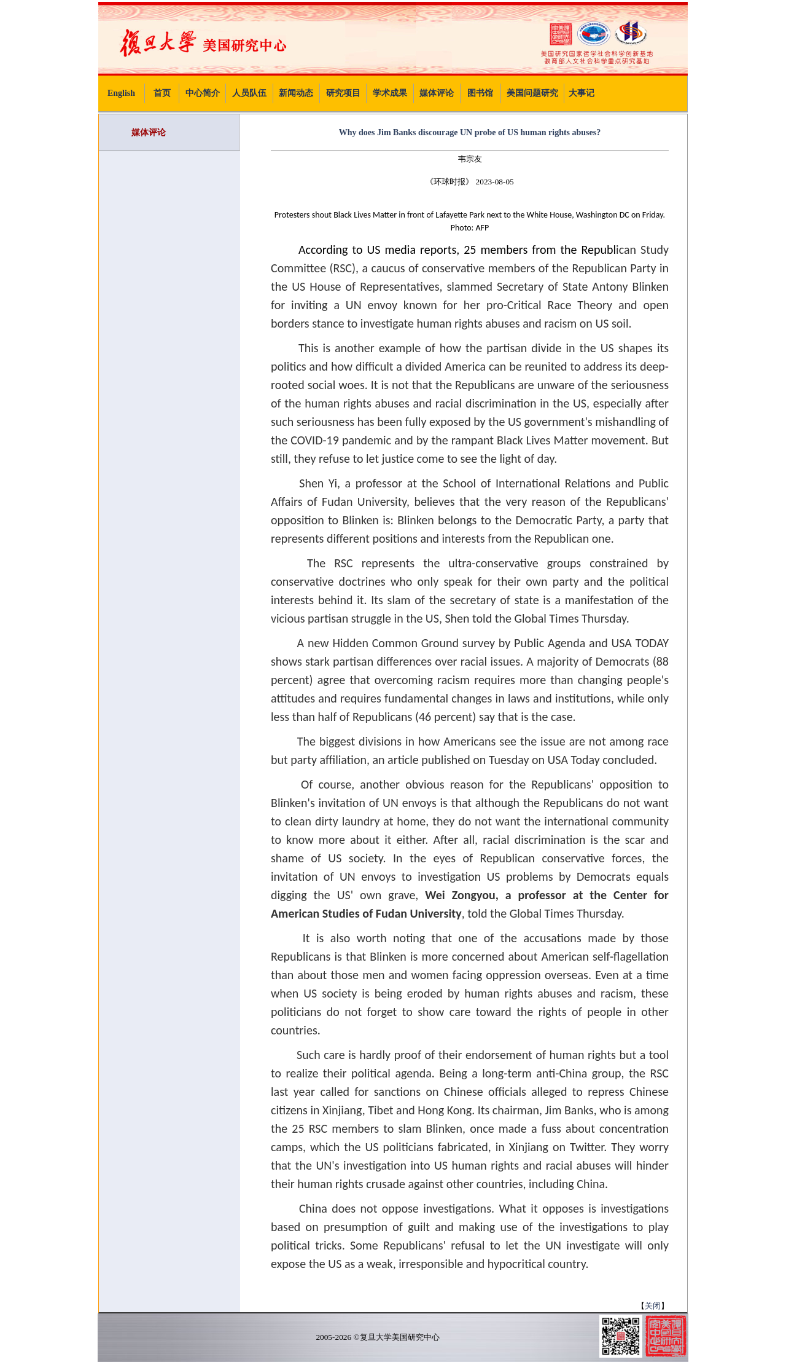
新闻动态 (296, 93)
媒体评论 (436, 93)
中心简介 (202, 93)
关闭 (653, 1305)
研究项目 (343, 93)
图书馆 (480, 93)
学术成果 (390, 93)
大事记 (581, 93)
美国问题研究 (532, 93)
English (121, 93)
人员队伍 (249, 93)
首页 (162, 93)
